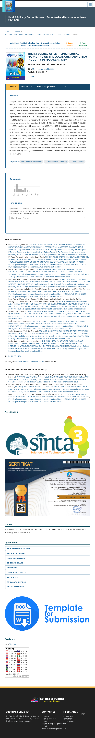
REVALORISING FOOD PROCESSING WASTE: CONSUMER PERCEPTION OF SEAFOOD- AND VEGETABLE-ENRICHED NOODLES (48, 395)
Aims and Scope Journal (19, 549)
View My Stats (15, 644)
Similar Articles (13, 239)
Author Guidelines (16, 553)
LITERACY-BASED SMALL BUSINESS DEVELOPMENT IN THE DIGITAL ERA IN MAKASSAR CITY (44, 291)
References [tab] (26, 87)
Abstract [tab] (12, 87)
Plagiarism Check (15, 587)
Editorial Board (15, 563)
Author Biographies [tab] (46, 87)
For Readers (68, 716)
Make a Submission (16, 558)
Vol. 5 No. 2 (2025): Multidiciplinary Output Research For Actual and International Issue (37, 34)
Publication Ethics (16, 582)
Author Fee (12, 577)
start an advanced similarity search (30, 361)
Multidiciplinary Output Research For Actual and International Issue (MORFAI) (47, 18)
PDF (32, 76)
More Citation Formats (20, 218)
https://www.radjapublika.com (54, 729)
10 (19, 356)
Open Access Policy (16, 572)
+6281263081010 (49, 719)
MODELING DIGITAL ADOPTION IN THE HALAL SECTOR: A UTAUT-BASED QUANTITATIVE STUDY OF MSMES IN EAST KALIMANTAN (46, 312)
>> (23, 356)
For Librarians (68, 721)
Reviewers (12, 568)
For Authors (67, 719)
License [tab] (63, 87)
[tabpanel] (48, 129)
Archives (17, 32)
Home (8, 32)
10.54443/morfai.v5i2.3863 (43, 69)
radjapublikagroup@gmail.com (54, 724)
